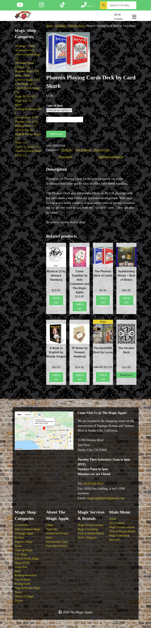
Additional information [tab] (111, 156)
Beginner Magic (24, 541)
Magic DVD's (22, 562)
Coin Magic (21, 554)
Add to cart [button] (56, 300)
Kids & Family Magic (27, 558)
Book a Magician (87, 537)
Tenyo (18, 592)
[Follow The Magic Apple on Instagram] (41, 6)
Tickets (19, 600)
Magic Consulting (88, 529)
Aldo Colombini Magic (28, 529)
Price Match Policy (57, 545)
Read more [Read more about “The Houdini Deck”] (126, 375)
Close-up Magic (24, 550)
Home (49, 25)
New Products (76, 25)
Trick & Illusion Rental (91, 533)
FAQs (49, 524)
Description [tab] (65, 156)
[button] (85, 40)
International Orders (57, 541)
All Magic (60, 25)
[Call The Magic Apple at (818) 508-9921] (87, 6)
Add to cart (56, 133)
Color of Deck (54, 105)
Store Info (51, 529)
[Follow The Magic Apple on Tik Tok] (62, 6)
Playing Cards (101, 149)
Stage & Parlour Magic (28, 587)
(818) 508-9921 (93, 483)
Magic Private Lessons (90, 524)
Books (18, 545)
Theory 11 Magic (24, 596)
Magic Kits (21, 566)
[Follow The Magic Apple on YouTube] (20, 6)
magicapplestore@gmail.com (106, 498)
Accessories (21, 524)
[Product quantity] (64, 119)
